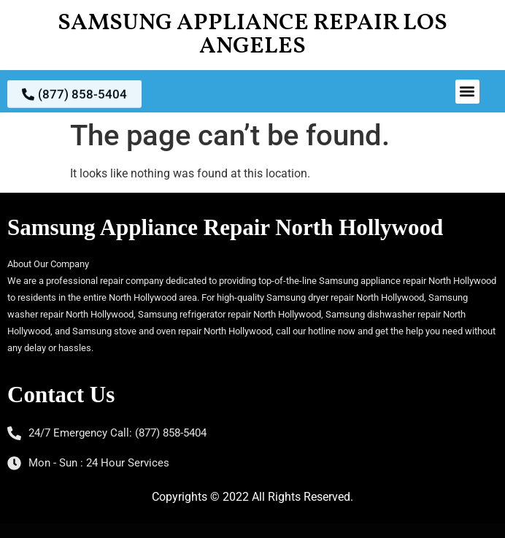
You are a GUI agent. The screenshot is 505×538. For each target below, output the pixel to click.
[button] (467, 92)
